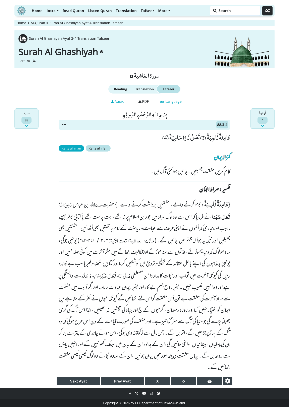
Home (37, 10)
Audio (117, 101)
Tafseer (147, 10)
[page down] (184, 381)
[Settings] (267, 10)
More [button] (163, 10)
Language (171, 101)
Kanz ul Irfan (98, 148)
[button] (64, 124)
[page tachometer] (209, 381)
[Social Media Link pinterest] (158, 393)
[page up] (157, 381)
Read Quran (73, 10)
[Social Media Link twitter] (137, 393)
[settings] (228, 381)
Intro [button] (51, 10)
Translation (126, 10)
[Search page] (234, 10)
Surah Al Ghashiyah (60, 52)
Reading (120, 89)
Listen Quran (100, 10)
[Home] (21, 10)
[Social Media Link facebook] (130, 393)
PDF (143, 101)
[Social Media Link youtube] (144, 393)
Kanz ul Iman (71, 148)
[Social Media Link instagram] (152, 393)
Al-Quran (38, 22)
